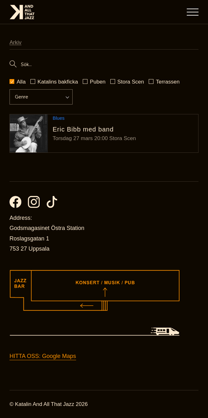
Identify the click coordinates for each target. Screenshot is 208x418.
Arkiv (16, 42)
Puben (97, 81)
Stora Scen (130, 81)
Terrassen (168, 81)
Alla (21, 81)
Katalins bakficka (57, 81)
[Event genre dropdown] (38, 97)
